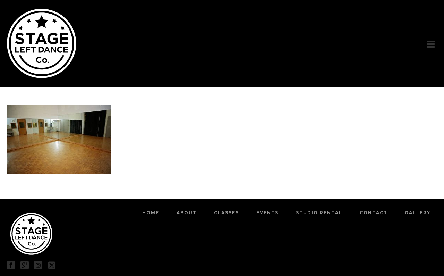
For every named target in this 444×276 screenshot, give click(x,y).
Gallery (417, 212)
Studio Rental (319, 212)
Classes (226, 212)
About (187, 212)
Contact (373, 212)
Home (150, 212)
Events (267, 212)
